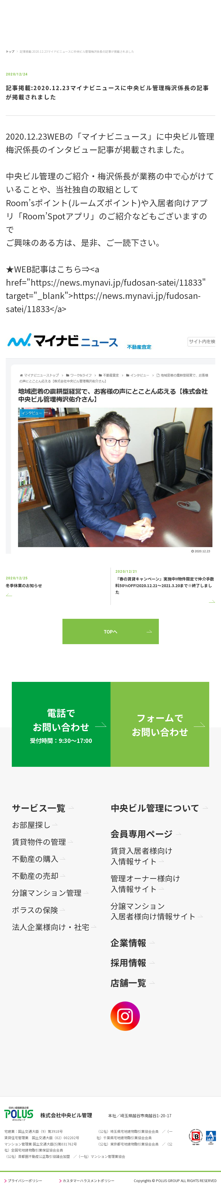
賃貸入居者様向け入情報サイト (141, 855)
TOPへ (110, 631)
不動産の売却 (35, 875)
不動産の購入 (35, 858)
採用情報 (128, 962)
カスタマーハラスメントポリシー (89, 1180)
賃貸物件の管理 (39, 841)
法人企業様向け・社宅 (50, 927)
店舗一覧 (128, 982)
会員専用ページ (141, 833)
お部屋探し (31, 825)
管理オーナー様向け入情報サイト (145, 883)
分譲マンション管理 (47, 892)
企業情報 (128, 942)
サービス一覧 (38, 807)
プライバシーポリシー (25, 1180)
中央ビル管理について (154, 807)
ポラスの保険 (35, 910)
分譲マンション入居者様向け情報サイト (153, 911)
